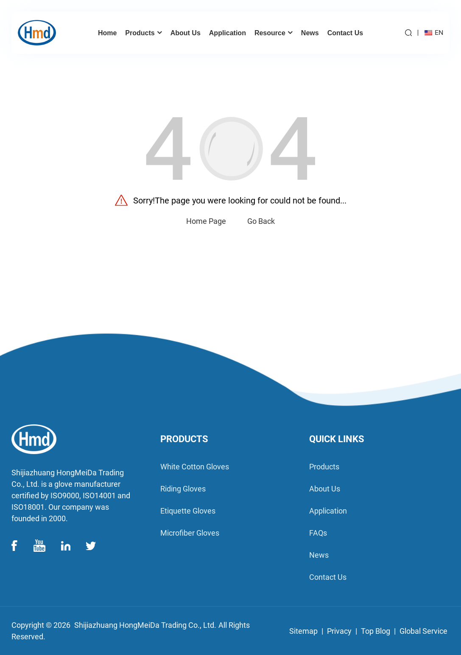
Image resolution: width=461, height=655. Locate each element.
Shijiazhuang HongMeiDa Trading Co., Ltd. (145, 625)
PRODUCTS (184, 439)
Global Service (423, 631)
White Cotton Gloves (194, 466)
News (319, 555)
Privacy (339, 631)
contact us (327, 577)
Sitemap (303, 631)
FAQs (318, 532)
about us (324, 488)
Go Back (261, 221)
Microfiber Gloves (189, 532)
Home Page (206, 221)
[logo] (72, 439)
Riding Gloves (183, 488)
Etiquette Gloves (187, 510)
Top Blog (375, 631)
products (324, 466)
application (328, 510)
